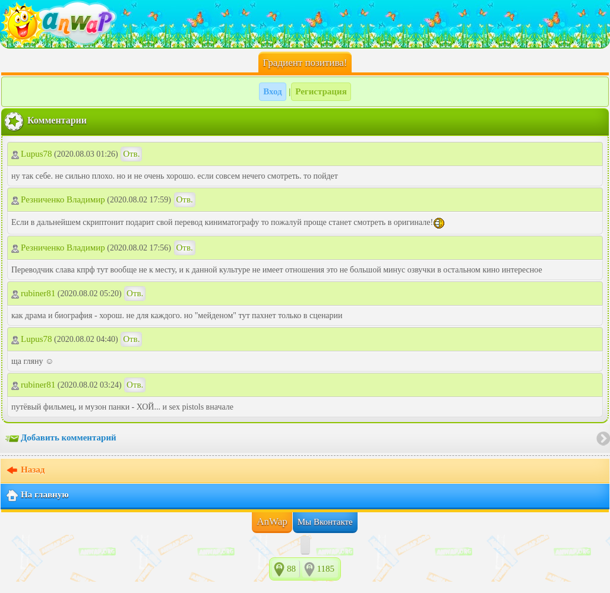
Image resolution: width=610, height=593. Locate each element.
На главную (37, 496)
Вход (272, 91)
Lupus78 (31, 153)
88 (291, 568)
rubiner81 (33, 293)
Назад (25, 471)
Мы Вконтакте (325, 522)
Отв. (131, 153)
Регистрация (321, 91)
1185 (325, 568)
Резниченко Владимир (58, 199)
